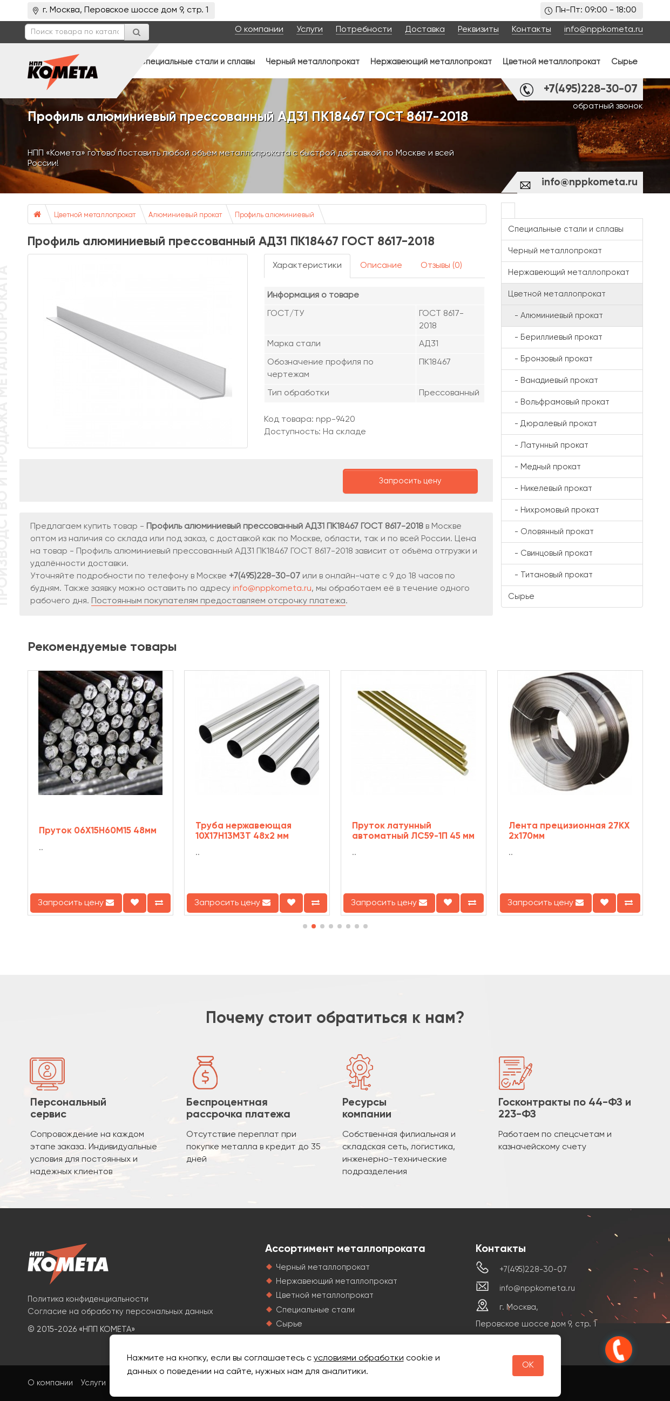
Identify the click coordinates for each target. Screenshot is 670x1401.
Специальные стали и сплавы (197, 62)
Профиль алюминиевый (274, 215)
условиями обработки (359, 1358)
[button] (305, 926)
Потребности (364, 29)
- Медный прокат (544, 467)
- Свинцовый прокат (550, 553)
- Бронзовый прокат (550, 359)
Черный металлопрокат (313, 62)
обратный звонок (608, 106)
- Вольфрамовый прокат (559, 402)
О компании (259, 29)
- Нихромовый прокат (553, 510)
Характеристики (307, 265)
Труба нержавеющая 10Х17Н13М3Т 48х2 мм (243, 831)
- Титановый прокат (550, 575)
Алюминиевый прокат (185, 215)
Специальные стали (315, 1310)
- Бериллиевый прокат (555, 337)
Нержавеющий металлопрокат (431, 62)
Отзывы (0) (441, 265)
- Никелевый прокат (550, 488)
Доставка (425, 29)
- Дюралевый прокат (552, 424)
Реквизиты (478, 29)
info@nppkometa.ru (603, 29)
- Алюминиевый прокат (555, 316)
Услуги (309, 29)
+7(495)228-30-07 (591, 89)
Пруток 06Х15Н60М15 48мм (98, 831)
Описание (381, 265)
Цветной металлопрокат (551, 62)
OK (528, 1365)
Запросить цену (410, 481)
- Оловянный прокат (551, 532)
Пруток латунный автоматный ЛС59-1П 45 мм (413, 831)
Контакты (531, 29)
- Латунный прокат (548, 445)
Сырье (624, 62)
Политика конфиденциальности (88, 1299)
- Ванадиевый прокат (553, 380)
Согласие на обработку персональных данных (120, 1312)
